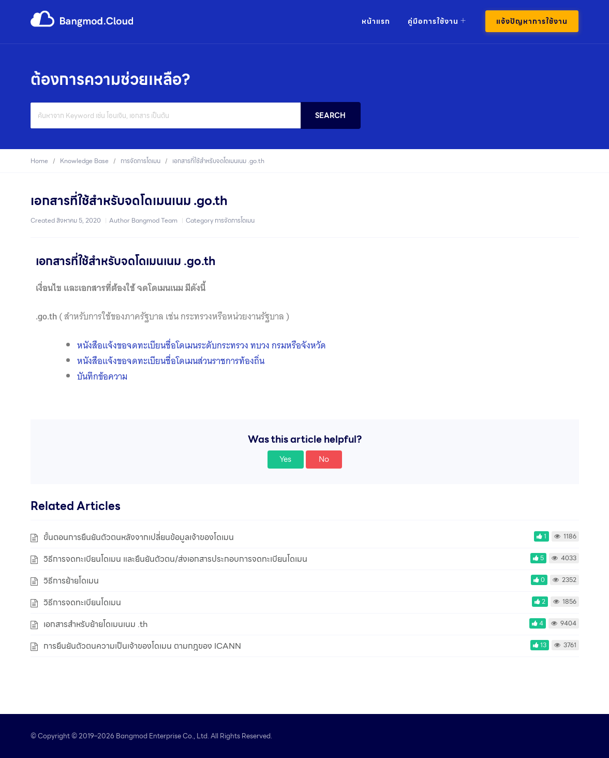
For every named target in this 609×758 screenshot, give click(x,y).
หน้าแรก (376, 21)
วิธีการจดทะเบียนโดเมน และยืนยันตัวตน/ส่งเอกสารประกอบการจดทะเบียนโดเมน (175, 558)
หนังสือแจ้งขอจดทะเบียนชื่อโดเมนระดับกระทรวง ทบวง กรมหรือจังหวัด (201, 345)
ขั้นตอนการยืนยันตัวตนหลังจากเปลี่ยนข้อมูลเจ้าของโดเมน (138, 537)
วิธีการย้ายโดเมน (71, 580)
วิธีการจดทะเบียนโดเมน (82, 602)
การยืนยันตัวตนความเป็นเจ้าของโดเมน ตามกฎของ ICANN (142, 645)
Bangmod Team (154, 220)
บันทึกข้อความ (102, 376)
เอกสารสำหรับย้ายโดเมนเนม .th (95, 624)
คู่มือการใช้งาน (433, 21)
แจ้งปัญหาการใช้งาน (532, 21)
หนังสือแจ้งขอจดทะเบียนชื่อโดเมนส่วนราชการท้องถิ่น (170, 361)
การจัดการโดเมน (235, 220)
